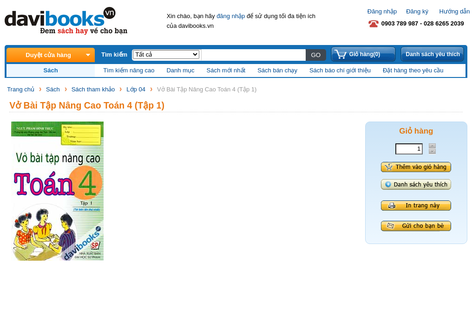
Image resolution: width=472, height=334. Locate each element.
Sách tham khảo (93, 89)
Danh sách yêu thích (433, 54)
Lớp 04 (135, 89)
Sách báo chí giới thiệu (340, 70)
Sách (53, 89)
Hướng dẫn (454, 11)
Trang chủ (20, 89)
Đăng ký (417, 11)
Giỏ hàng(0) (364, 54)
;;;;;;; (166, 54)
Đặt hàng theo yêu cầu (413, 70)
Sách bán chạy (277, 70)
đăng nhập (230, 16)
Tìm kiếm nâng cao (128, 70)
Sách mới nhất (226, 70)
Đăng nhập (382, 11)
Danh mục (180, 70)
